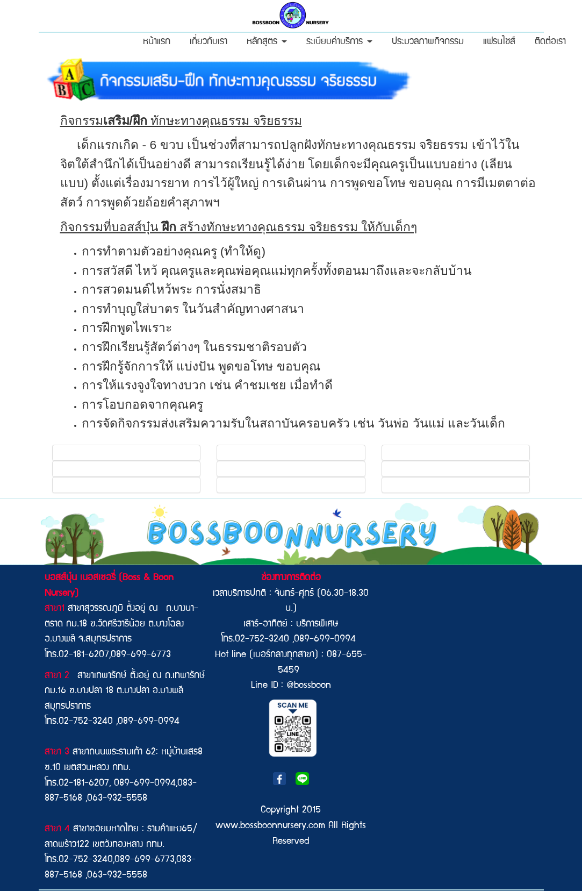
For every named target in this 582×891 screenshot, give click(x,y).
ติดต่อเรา (550, 42)
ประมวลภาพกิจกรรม (428, 42)
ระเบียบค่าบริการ (339, 42)
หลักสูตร (267, 42)
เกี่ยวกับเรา (208, 42)
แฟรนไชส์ (499, 42)
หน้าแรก (156, 42)
